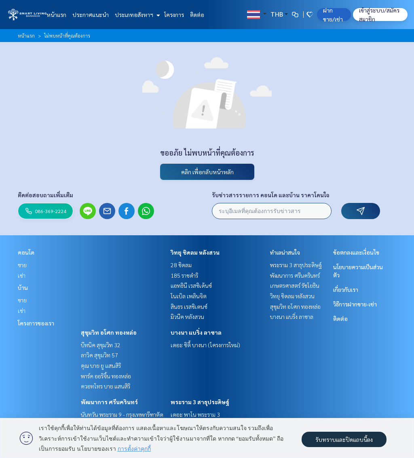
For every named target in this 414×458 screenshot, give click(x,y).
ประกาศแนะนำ (90, 14)
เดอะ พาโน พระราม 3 (195, 414)
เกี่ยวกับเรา (345, 289)
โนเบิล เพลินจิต (189, 296)
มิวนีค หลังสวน (187, 316)
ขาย (22, 264)
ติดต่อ (197, 14)
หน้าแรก (56, 14)
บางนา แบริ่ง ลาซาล (196, 332)
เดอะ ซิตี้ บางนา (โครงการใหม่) (205, 344)
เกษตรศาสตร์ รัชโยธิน (294, 285)
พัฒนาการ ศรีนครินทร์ (109, 401)
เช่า (21, 275)
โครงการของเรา (36, 323)
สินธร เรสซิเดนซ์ (189, 306)
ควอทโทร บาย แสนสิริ (105, 386)
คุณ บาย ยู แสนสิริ (101, 365)
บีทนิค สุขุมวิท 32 (100, 344)
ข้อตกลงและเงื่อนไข (356, 252)
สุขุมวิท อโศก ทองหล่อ (109, 332)
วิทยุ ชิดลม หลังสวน (195, 252)
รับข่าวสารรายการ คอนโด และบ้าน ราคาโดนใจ (271, 194)
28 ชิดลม (181, 264)
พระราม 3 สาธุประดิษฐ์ (200, 401)
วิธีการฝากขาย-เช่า (355, 304)
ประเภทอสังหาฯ (136, 14)
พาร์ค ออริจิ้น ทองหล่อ (106, 376)
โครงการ (174, 14)
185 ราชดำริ (184, 275)
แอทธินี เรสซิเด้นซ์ (191, 285)
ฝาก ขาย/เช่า (333, 14)
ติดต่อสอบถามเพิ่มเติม (45, 194)
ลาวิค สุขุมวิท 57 (99, 355)
